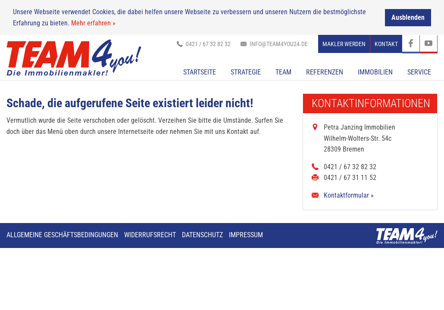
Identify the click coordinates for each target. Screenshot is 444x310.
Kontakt (386, 43)
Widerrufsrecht (150, 234)
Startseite (199, 72)
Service (419, 72)
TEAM (283, 72)
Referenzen (324, 72)
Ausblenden (408, 17)
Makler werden (344, 43)
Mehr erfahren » (93, 23)
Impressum (246, 234)
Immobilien (375, 72)
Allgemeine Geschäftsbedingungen (62, 234)
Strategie (246, 72)
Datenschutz (202, 234)
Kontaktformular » (349, 195)
